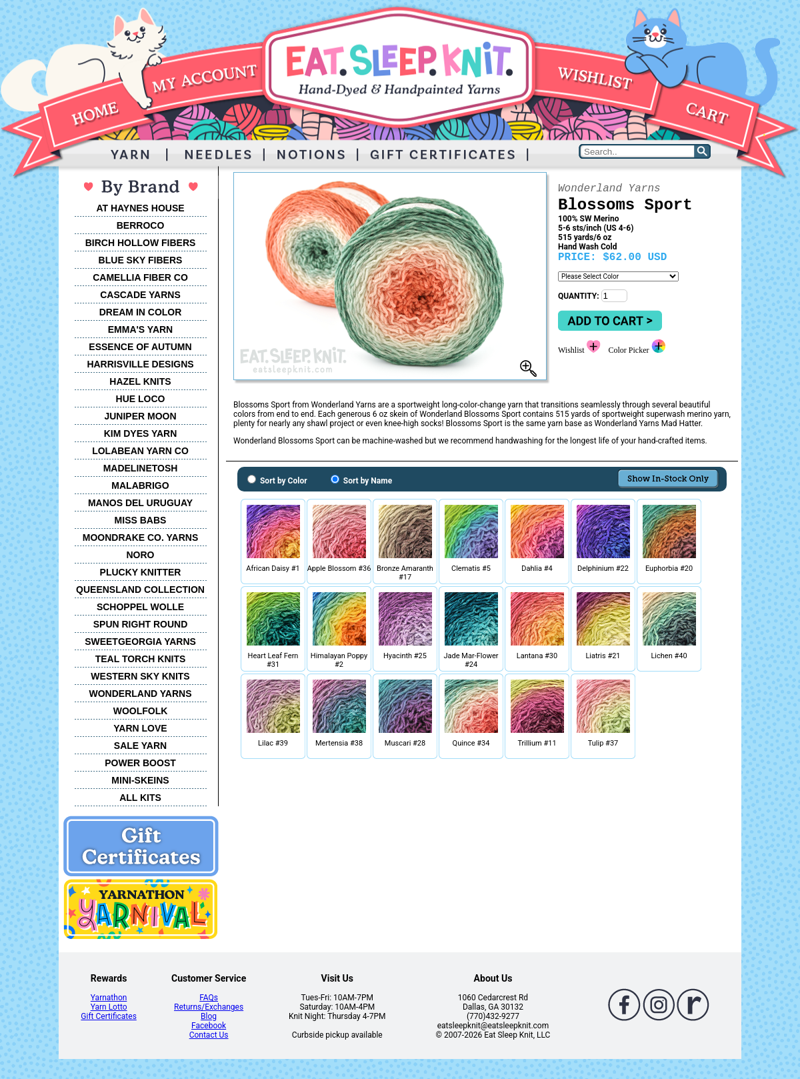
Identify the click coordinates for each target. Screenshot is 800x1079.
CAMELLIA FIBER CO (140, 277)
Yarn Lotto (109, 1007)
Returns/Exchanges (208, 1007)
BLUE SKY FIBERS (141, 260)
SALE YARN (140, 745)
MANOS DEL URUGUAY (140, 502)
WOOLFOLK (140, 711)
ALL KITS (140, 797)
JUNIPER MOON (140, 416)
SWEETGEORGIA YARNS (140, 641)
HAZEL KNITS (140, 381)
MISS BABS (141, 520)
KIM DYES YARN (140, 433)
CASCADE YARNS (140, 294)
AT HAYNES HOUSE (140, 208)
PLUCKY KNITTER (140, 572)
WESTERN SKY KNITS (140, 676)
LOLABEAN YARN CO (140, 450)
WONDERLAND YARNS (140, 693)
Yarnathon (109, 997)
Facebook (208, 1025)
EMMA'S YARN (140, 329)
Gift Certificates (108, 1016)
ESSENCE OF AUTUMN (140, 346)
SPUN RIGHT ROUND (140, 624)
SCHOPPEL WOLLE (140, 607)
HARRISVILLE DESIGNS (140, 364)
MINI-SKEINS (140, 780)
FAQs (208, 997)
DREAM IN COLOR (140, 312)
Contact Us (209, 1035)
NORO (141, 555)
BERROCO (141, 225)
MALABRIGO (140, 485)
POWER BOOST (140, 763)
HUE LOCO (140, 398)
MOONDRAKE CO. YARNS (140, 537)
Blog (209, 1016)
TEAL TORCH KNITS (140, 659)
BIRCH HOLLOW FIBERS (140, 242)
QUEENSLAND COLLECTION (140, 589)
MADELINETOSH (140, 468)
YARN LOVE (140, 728)
